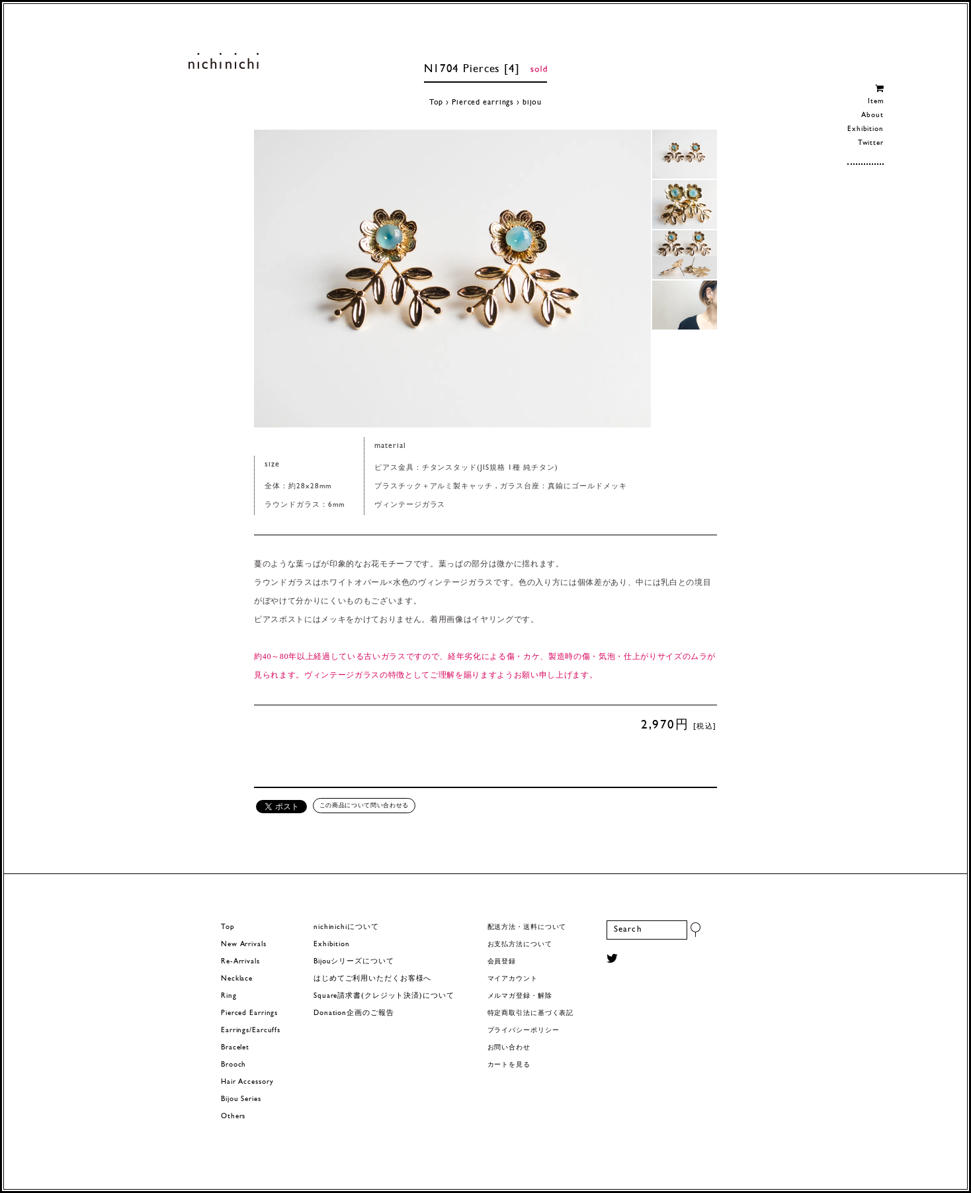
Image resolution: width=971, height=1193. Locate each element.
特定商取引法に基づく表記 (530, 1013)
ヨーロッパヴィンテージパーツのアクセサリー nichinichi (223, 61)
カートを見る (508, 1065)
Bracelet (235, 1047)
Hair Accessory (247, 1082)
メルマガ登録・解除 (519, 996)
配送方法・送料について (527, 927)
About (872, 115)
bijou (532, 103)
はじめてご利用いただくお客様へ (372, 979)
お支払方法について (519, 945)
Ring (229, 996)
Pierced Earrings (249, 1013)
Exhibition (865, 129)
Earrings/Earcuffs (250, 1030)
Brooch (233, 1065)
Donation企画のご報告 (354, 1013)
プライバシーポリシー (523, 1031)
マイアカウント (512, 979)
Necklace (237, 979)
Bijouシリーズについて (354, 961)
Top (436, 103)
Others (233, 1116)
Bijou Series (241, 1099)
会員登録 (502, 962)
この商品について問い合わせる (364, 805)
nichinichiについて (346, 927)
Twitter (871, 143)
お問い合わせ (508, 1048)
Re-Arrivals (240, 961)
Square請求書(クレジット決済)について (384, 996)
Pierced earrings (483, 103)
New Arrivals (244, 944)
